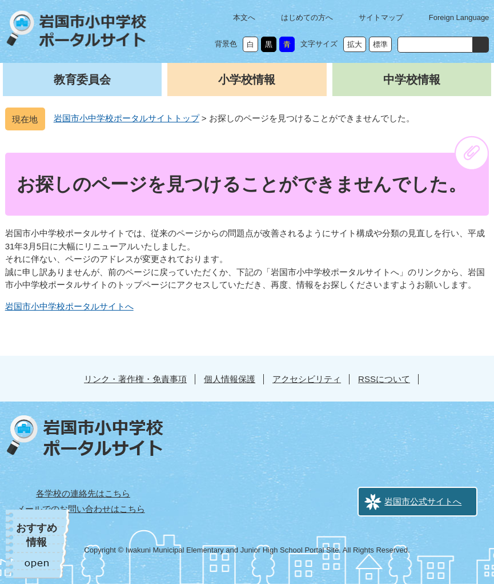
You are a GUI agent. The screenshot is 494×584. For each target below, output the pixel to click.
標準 (380, 44)
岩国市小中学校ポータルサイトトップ (126, 118)
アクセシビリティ (306, 379)
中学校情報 (411, 79)
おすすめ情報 (36, 535)
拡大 (354, 44)
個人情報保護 (229, 379)
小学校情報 (246, 79)
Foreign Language (459, 17)
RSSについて (384, 379)
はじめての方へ (307, 17)
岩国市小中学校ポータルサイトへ (69, 306)
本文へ (244, 17)
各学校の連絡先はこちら (83, 493)
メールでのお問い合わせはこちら (81, 509)
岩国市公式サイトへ (422, 501)
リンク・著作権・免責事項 (135, 379)
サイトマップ (381, 17)
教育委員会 (82, 79)
